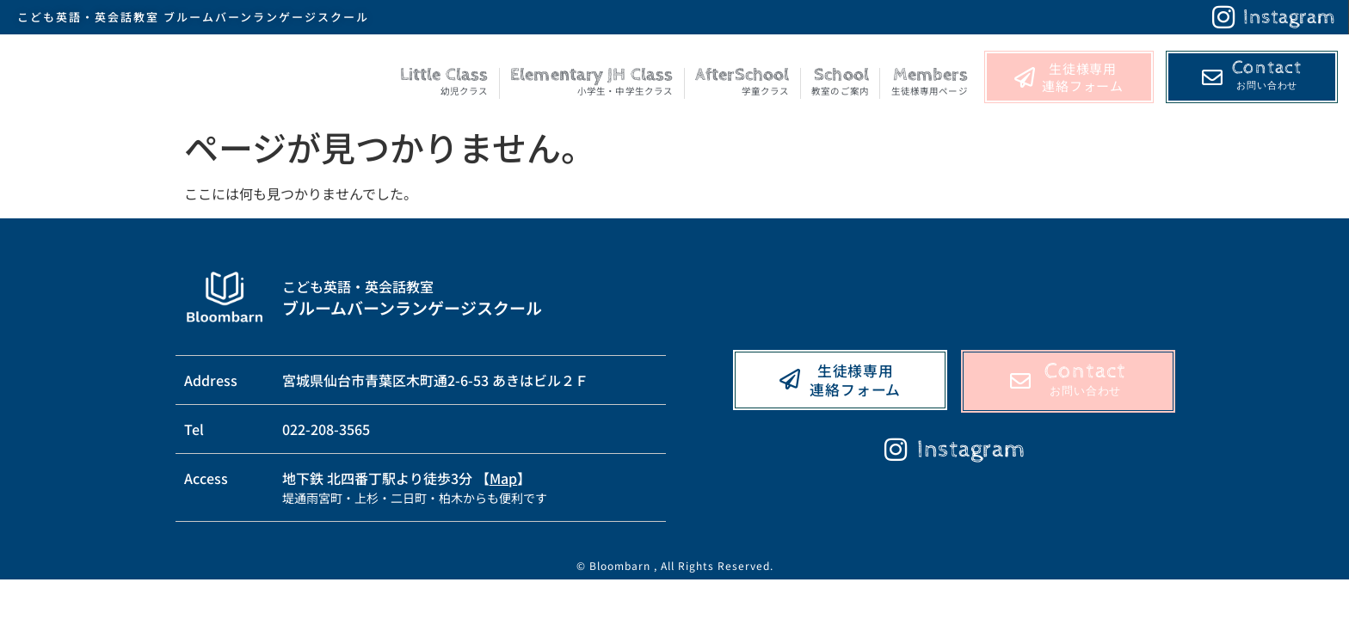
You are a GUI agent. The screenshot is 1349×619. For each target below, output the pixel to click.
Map (503, 478)
